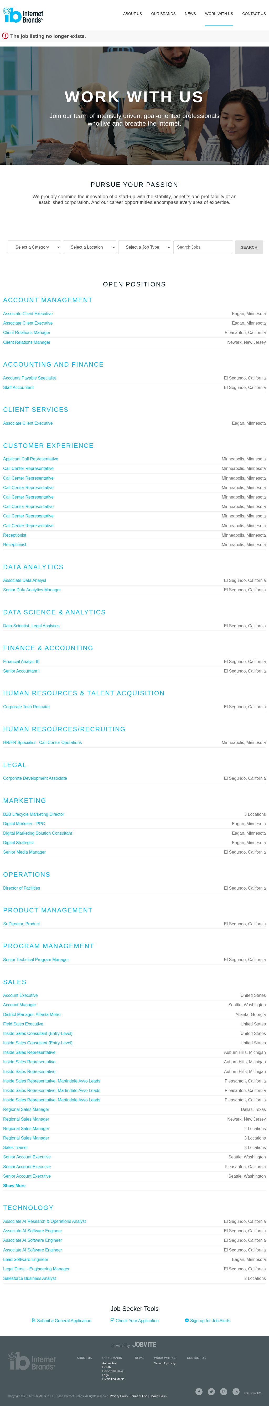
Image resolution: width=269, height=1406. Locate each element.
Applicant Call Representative (30, 459)
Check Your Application (134, 1320)
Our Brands (163, 14)
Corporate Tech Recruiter (26, 707)
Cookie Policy (158, 1396)
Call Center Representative (28, 468)
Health (106, 1367)
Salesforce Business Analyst (29, 1278)
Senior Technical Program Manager (36, 959)
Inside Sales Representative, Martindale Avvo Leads (51, 1081)
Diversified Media (113, 1379)
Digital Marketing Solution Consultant (37, 833)
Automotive (109, 1363)
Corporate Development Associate (35, 778)
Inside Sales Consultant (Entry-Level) (38, 1033)
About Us (132, 14)
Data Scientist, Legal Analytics (31, 626)
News (190, 14)
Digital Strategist (18, 842)
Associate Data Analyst (24, 580)
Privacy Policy (119, 1396)
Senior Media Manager (24, 852)
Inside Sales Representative (29, 1052)
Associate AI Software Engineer (32, 1231)
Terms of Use (138, 1396)
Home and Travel (113, 1371)
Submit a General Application (61, 1320)
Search (249, 247)
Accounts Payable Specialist (29, 378)
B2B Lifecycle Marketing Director (33, 814)
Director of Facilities (21, 888)
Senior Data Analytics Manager (32, 590)
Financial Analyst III (21, 661)
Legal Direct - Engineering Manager (36, 1269)
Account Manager (19, 1005)
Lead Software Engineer (25, 1259)
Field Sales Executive (23, 1024)
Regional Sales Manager (26, 1109)
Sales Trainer (15, 1147)
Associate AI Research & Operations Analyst (44, 1221)
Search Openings (165, 1363)
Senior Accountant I (21, 671)
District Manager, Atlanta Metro (32, 1014)
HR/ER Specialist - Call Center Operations (42, 742)
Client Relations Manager (26, 332)
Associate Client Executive (28, 313)
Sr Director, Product (21, 924)
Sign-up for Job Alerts (207, 1320)
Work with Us (165, 1357)
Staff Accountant (18, 387)
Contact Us (254, 14)
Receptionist (14, 535)
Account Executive (20, 995)
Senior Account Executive (27, 1157)
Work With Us (219, 14)
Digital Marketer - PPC (24, 824)
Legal (105, 1375)
